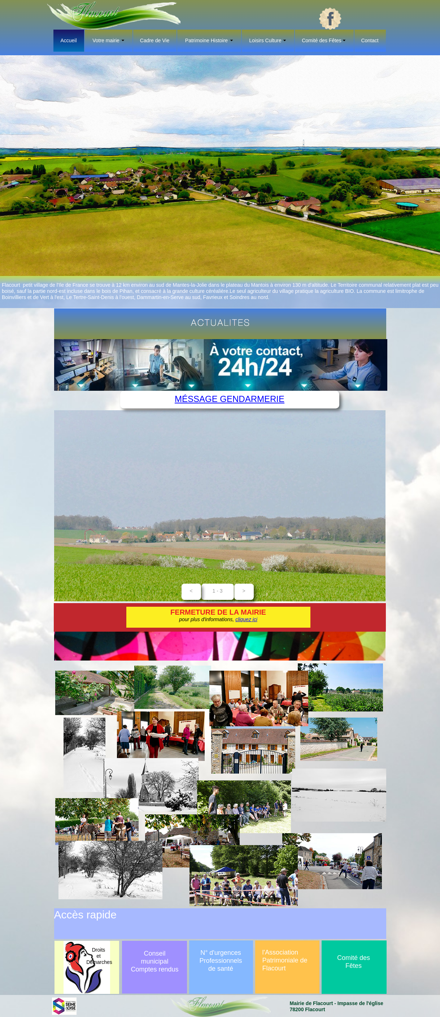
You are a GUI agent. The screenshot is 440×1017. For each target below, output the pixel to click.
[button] (191, 592)
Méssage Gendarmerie (229, 399)
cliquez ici (246, 619)
